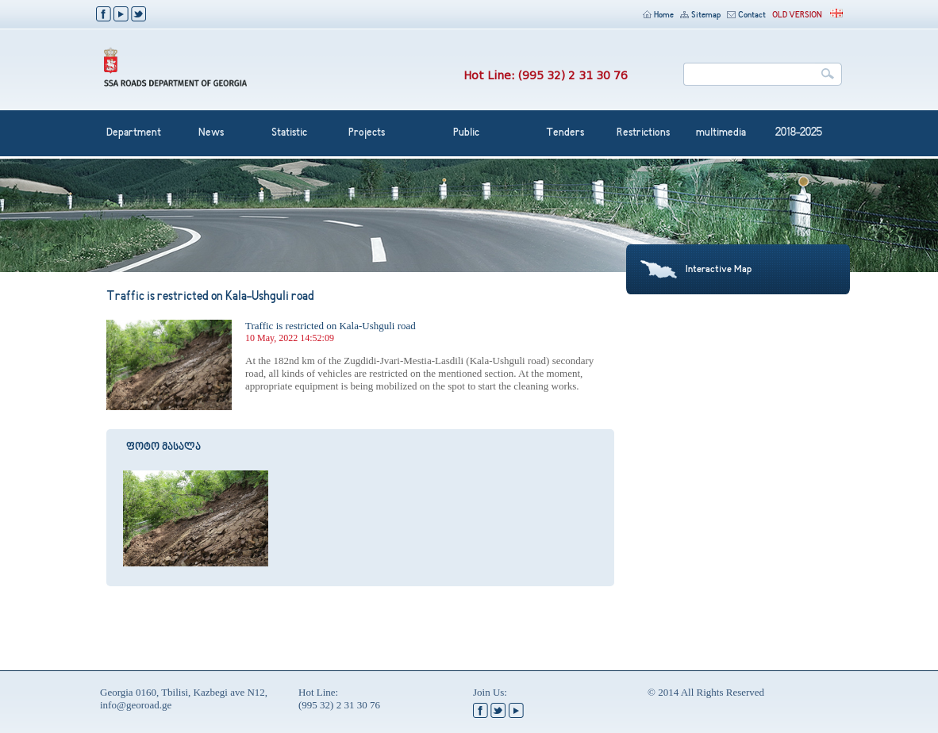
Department (133, 133)
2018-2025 (798, 133)
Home (658, 15)
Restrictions (643, 133)
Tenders (565, 133)
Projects (366, 133)
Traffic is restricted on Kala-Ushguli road (330, 326)
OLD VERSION (797, 15)
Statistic (289, 133)
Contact (746, 15)
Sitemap (700, 15)
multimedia (721, 133)
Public (466, 133)
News (211, 133)
